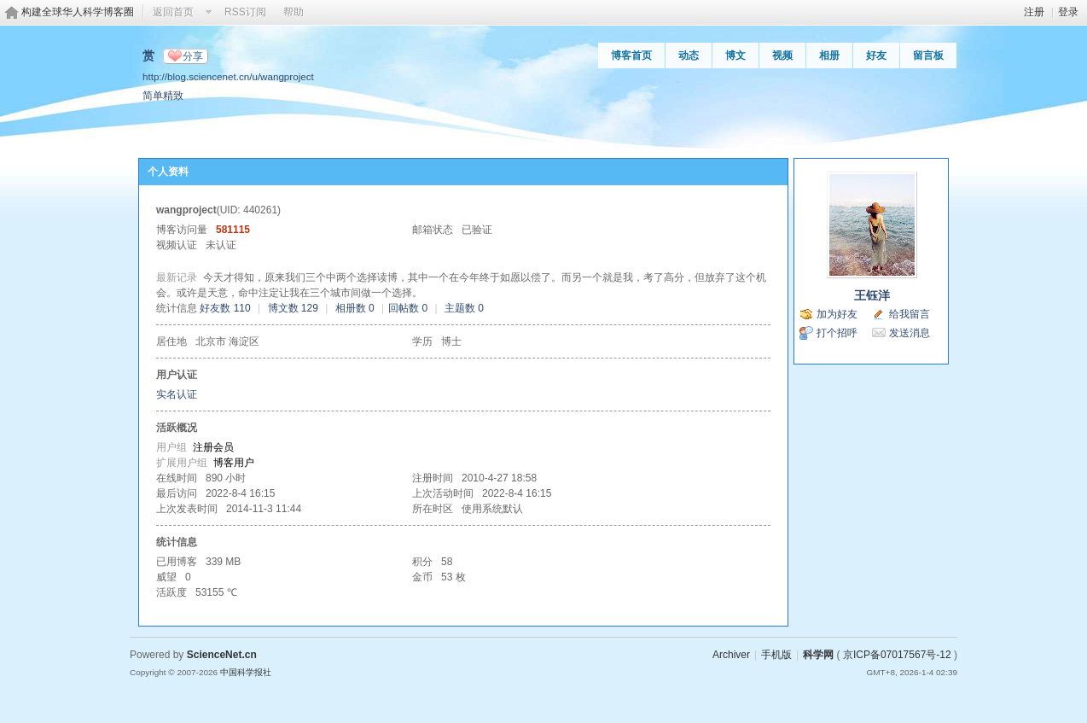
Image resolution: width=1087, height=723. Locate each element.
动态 (688, 55)
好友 (876, 55)
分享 (193, 56)
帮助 (293, 12)
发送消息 (909, 333)
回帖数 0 (407, 308)
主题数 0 (464, 308)
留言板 (928, 55)
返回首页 (173, 12)
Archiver (731, 655)
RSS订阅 (245, 12)
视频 (782, 55)
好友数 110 (225, 308)
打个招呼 (837, 333)
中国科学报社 (245, 672)
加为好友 (837, 314)
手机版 (776, 655)
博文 (735, 55)
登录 (1068, 12)
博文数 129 (293, 308)
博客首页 (631, 55)
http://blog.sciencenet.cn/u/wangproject (228, 76)
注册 (1034, 12)
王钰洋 (872, 295)
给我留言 (909, 314)
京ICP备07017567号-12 (897, 655)
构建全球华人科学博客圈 (77, 12)
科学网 (818, 655)
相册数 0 (355, 308)
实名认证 (176, 394)
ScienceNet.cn (222, 655)
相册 (829, 55)
